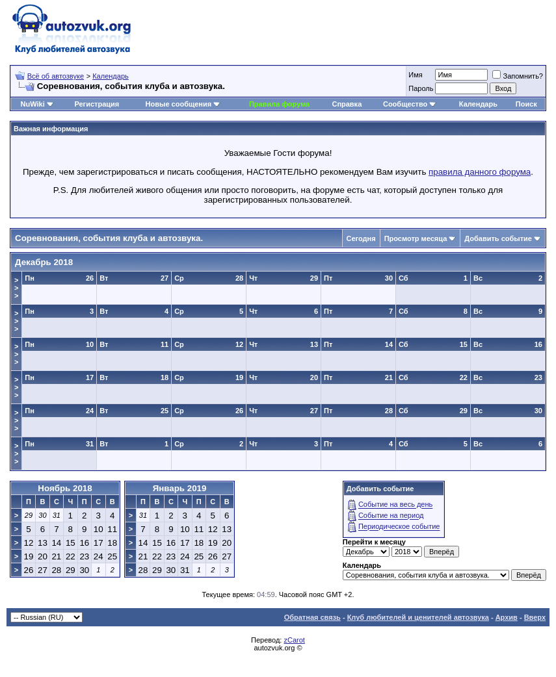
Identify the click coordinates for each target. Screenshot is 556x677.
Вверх (535, 617)
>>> (16, 288)
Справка (347, 104)
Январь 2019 (180, 488)
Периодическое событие (399, 527)
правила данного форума (480, 172)
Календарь (110, 76)
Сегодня (361, 238)
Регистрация (96, 104)
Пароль (420, 88)
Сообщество (409, 104)
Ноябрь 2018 (65, 488)
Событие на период (391, 516)
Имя (415, 75)
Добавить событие (498, 238)
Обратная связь (312, 617)
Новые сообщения (179, 104)
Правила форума (279, 104)
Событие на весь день (395, 505)
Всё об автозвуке (55, 76)
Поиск (526, 104)
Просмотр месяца (415, 238)
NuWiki (33, 104)
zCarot (294, 640)
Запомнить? (517, 76)
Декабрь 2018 (44, 262)
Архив (507, 617)
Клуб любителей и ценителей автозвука (418, 617)
